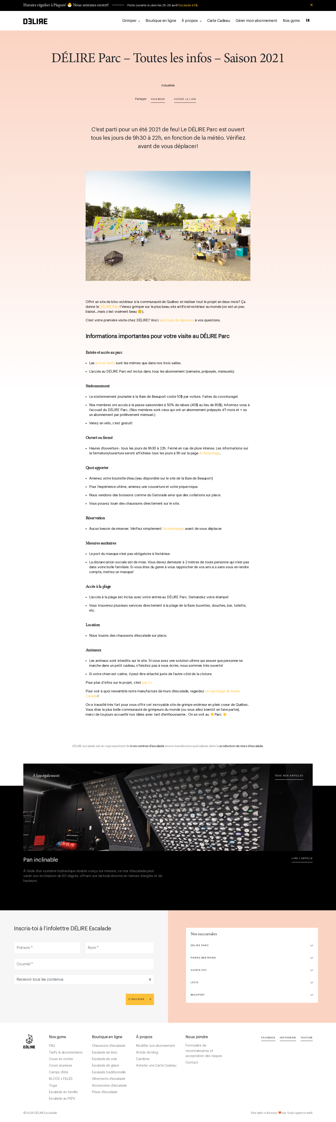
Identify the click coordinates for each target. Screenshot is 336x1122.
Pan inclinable (40, 860)
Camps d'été (58, 1072)
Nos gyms (291, 21)
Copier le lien (185, 99)
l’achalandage (174, 528)
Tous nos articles (289, 776)
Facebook (158, 99)
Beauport (198, 995)
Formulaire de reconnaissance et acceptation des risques (204, 1051)
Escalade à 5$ (188, 5)
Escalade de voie (104, 1059)
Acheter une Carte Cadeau (156, 1065)
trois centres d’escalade (147, 746)
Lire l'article (302, 858)
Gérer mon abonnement (256, 21)
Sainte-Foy (199, 970)
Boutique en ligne (161, 21)
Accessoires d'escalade (109, 1085)
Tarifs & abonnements (66, 1052)
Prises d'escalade (104, 1092)
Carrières (143, 1059)
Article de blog (147, 1052)
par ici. (147, 682)
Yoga (53, 1085)
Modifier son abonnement (155, 1045)
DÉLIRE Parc (109, 307)
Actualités (168, 85)
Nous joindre (197, 1037)
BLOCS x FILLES (61, 1079)
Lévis (195, 982)
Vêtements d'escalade (108, 1079)
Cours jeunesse (60, 1065)
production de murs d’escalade (241, 746)
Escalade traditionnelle (109, 1072)
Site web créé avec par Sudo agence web (282, 1112)
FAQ (52, 1045)
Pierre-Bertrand (203, 958)
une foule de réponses (177, 320)
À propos (191, 21)
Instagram (288, 1038)
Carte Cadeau (218, 21)
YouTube (307, 1038)
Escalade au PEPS (62, 1098)
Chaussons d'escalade (108, 1045)
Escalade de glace (105, 1065)
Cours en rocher (61, 1059)
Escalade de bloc (104, 1052)
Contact (192, 1062)
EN (308, 20)
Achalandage (209, 453)
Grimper (131, 21)
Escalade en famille (63, 1092)
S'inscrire (139, 999)
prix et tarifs (105, 363)
